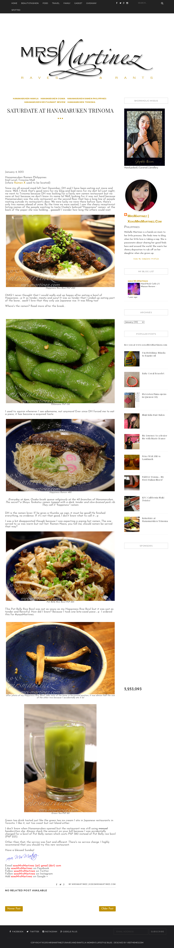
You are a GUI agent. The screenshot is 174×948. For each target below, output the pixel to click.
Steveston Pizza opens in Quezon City (154, 396)
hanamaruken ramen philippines (87, 98)
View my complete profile (146, 259)
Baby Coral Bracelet (153, 373)
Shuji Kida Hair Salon (153, 415)
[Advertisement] (87, 21)
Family (67, 3)
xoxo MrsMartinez (138, 281)
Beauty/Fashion (30, 3)
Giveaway (91, 3)
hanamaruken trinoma (81, 102)
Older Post (107, 909)
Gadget (78, 3)
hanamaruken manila (25, 98)
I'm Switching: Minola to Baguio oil (154, 354)
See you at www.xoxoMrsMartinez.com (145, 345)
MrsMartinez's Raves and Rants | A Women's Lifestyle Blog (80, 942)
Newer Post (14, 909)
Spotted (15, 10)
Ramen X (19, 183)
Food (45, 3)
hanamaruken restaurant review (45, 102)
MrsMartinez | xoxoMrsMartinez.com (145, 218)
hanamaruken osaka (53, 98)
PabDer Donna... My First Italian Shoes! (153, 478)
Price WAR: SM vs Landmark (151, 458)
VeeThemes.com (135, 942)
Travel (55, 3)
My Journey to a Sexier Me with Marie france (154, 437)
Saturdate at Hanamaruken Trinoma (155, 520)
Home (14, 3)
